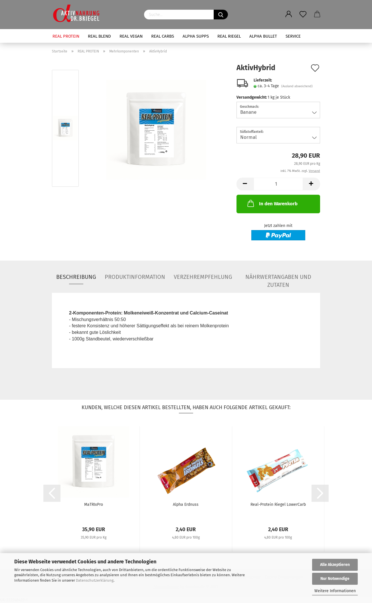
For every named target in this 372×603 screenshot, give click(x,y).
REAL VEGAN (131, 36)
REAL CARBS (162, 36)
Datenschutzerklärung (95, 580)
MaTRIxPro (93, 504)
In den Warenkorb (272, 203)
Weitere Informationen (335, 590)
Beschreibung (76, 276)
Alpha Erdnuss (186, 504)
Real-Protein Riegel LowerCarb (278, 504)
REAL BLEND (99, 36)
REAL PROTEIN (65, 36)
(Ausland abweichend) (297, 86)
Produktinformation (135, 276)
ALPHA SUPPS (196, 36)
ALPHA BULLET (263, 36)
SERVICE (293, 36)
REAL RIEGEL (229, 36)
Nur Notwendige (334, 578)
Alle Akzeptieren (335, 564)
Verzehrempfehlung (203, 276)
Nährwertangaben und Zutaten (278, 278)
